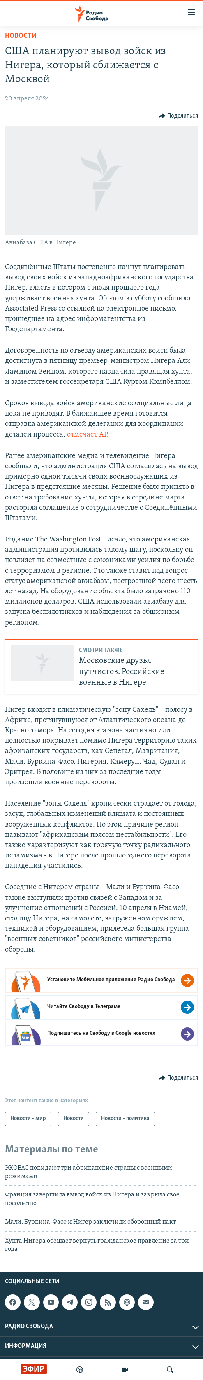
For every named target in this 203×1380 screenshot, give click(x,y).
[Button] (178, 116)
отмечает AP (87, 435)
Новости (21, 36)
